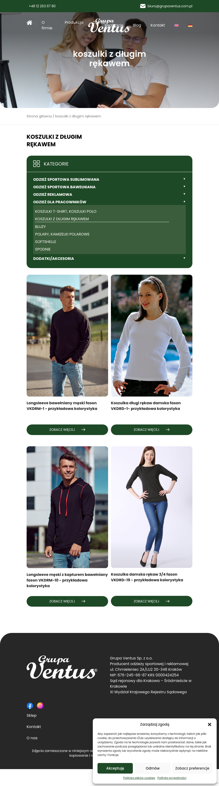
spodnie (43, 249)
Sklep (31, 715)
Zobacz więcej (67, 429)
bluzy (40, 226)
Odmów (153, 768)
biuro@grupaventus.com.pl (166, 6)
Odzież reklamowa (52, 194)
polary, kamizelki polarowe (62, 234)
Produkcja (74, 22)
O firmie (47, 25)
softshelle (45, 241)
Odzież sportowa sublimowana (66, 179)
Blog (137, 25)
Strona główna (29, 22)
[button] (209, 724)
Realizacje (114, 25)
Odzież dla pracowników (59, 202)
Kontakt (157, 25)
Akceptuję (115, 768)
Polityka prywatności (171, 778)
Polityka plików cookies (139, 778)
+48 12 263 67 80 (41, 6)
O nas (32, 738)
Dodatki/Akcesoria (53, 258)
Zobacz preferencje (192, 768)
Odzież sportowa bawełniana (64, 187)
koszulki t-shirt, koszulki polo (65, 211)
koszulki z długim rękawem (62, 219)
